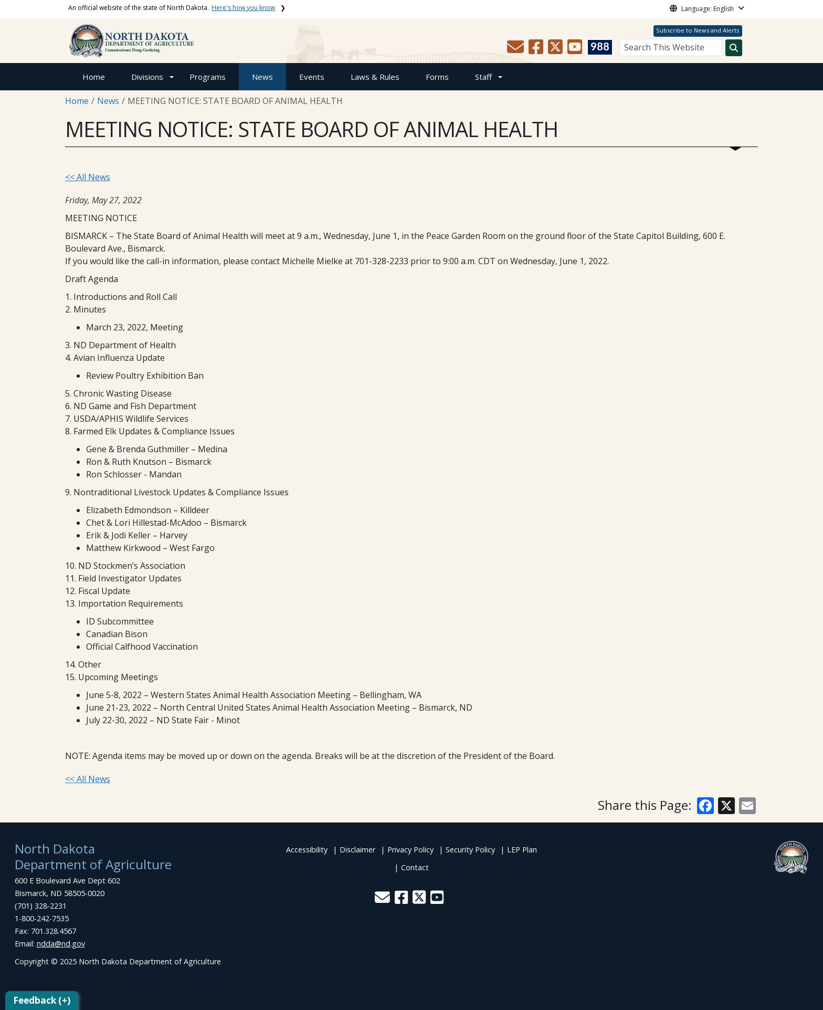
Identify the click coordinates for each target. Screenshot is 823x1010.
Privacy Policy (410, 850)
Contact (415, 867)
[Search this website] (733, 47)
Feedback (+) (41, 1000)
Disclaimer (357, 850)
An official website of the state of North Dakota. (171, 7)
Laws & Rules (375, 76)
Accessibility (307, 850)
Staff (483, 76)
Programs (207, 76)
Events (311, 76)
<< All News (87, 177)
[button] (516, 50)
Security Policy (470, 850)
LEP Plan (522, 850)
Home (93, 76)
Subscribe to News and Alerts (697, 30)
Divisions (147, 76)
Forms (437, 76)
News (262, 76)
